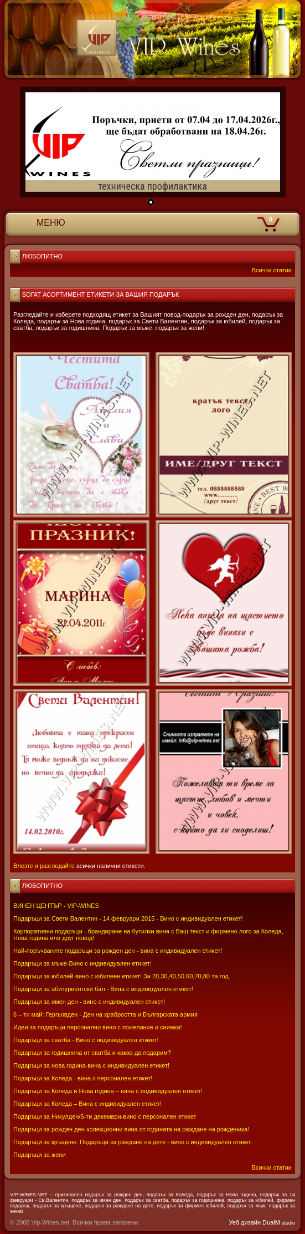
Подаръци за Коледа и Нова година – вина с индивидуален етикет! (108, 1091)
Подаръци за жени (39, 1154)
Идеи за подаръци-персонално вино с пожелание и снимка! (97, 1027)
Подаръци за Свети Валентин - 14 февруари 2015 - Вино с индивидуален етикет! (128, 918)
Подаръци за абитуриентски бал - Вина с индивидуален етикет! (103, 989)
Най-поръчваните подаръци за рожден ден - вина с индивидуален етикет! (117, 950)
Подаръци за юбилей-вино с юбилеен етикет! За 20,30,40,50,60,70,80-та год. (121, 976)
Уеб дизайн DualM (262, 1222)
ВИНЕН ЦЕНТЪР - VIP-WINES (56, 905)
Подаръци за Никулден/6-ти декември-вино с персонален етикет (105, 1116)
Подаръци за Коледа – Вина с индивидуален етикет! (87, 1103)
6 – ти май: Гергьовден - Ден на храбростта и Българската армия (105, 1014)
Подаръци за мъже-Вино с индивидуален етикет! (82, 963)
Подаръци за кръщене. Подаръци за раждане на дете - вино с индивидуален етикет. (132, 1142)
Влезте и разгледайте (44, 865)
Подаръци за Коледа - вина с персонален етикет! (82, 1078)
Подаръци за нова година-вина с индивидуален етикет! (91, 1065)
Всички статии (272, 1167)
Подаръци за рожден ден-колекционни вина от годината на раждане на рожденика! (131, 1129)
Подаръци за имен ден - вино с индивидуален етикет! (89, 1001)
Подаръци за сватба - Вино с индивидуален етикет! (85, 1040)
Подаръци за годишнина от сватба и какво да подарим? (92, 1052)
